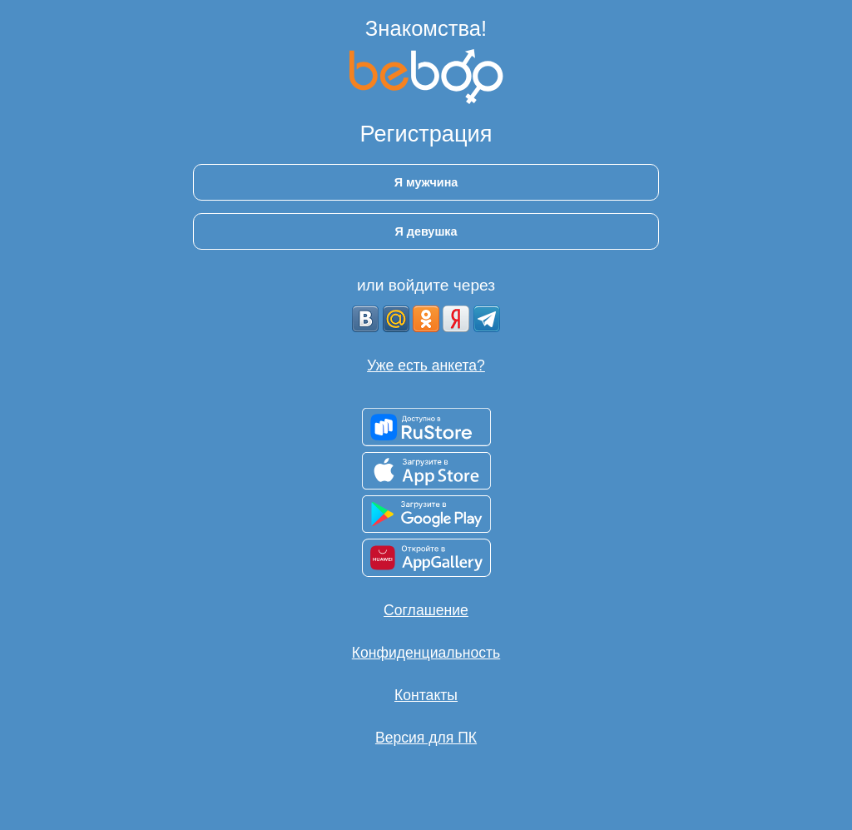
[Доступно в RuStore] (426, 427)
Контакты (426, 695)
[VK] (365, 319)
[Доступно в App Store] (426, 471)
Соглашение (426, 610)
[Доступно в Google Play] (426, 514)
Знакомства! (426, 28)
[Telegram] (486, 319)
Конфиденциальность (426, 652)
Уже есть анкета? (426, 365)
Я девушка (425, 231)
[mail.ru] (396, 319)
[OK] (426, 319)
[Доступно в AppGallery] (426, 558)
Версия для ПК (426, 737)
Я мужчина (426, 182)
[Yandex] (456, 319)
